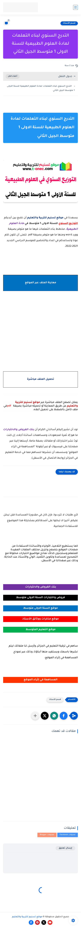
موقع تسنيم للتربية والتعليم (27, 917)
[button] (64, 716)
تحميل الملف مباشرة (40, 379)
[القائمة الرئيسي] (75, 7)
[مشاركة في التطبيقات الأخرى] (35, 716)
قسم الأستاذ (69, 23)
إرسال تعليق (65, 848)
